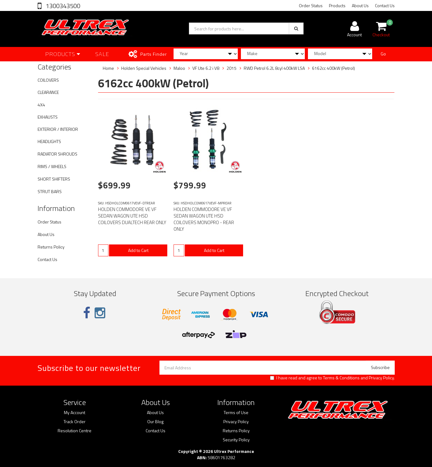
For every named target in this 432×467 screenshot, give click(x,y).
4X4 (41, 104)
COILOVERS (48, 80)
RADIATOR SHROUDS (57, 154)
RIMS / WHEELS (52, 166)
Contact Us (385, 5)
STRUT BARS (50, 191)
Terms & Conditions (341, 377)
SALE (102, 54)
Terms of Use (236, 412)
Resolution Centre (74, 431)
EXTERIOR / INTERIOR (58, 129)
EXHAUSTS (48, 117)
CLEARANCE (48, 92)
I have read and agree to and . (332, 378)
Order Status (311, 5)
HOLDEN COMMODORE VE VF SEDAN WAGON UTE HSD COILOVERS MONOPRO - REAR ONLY (204, 219)
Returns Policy (51, 247)
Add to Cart (138, 250)
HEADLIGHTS (49, 141)
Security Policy (236, 440)
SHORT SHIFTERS (54, 179)
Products (337, 5)
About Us (360, 5)
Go (383, 53)
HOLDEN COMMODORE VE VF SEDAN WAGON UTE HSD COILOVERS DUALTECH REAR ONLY (132, 216)
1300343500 (62, 6)
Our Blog (155, 421)
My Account (74, 412)
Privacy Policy (381, 377)
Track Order (75, 421)
